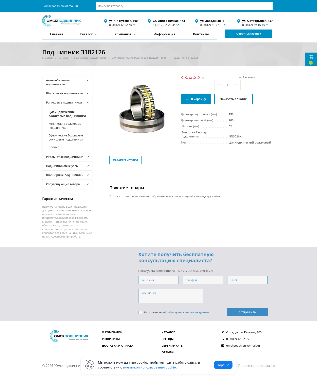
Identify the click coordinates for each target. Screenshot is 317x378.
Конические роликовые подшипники (65, 126)
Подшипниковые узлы (62, 166)
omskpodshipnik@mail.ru (61, 6)
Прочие (54, 147)
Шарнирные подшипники (64, 175)
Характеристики (125, 160)
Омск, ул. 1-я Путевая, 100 (244, 332)
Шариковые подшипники (64, 93)
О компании (112, 332)
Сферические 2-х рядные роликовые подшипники (66, 137)
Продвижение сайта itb (256, 365)
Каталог (86, 34)
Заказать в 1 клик (233, 99)
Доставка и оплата (117, 345)
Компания (122, 34)
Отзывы (168, 352)
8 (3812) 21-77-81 (211, 25)
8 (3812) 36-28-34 (164, 25)
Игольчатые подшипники (64, 157)
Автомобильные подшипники (58, 82)
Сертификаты (173, 345)
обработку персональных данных (186, 312)
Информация (164, 34)
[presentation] (238, 296)
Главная (56, 34)
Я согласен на (174, 312)
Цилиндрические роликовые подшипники (67, 114)
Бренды (168, 339)
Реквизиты (111, 339)
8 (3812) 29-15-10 (253, 25)
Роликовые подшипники (64, 102)
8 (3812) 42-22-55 (120, 25)
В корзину (198, 99)
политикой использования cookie (149, 367)
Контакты (201, 34)
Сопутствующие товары (63, 184)
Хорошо (223, 365)
